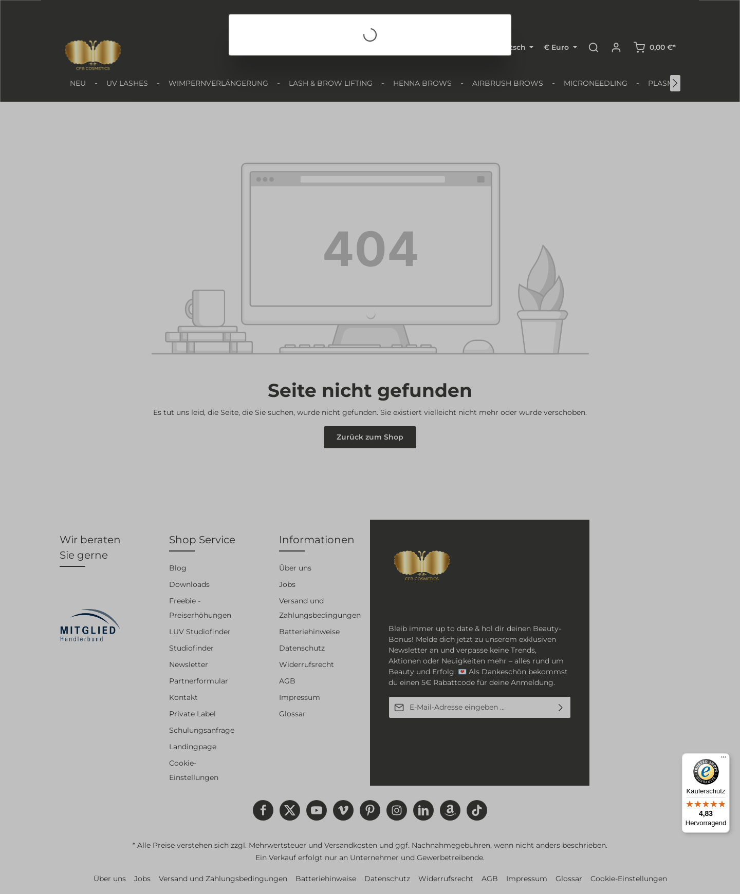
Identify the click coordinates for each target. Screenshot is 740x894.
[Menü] (723, 759)
